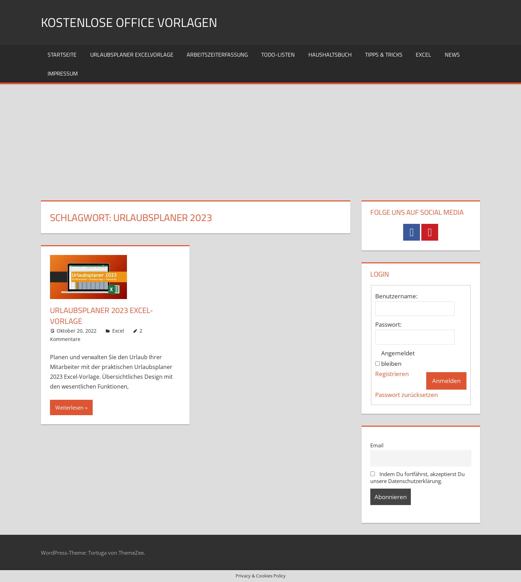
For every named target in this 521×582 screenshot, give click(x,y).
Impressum (63, 73)
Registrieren (392, 374)
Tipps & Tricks (383, 54)
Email (377, 445)
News (452, 54)
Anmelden (446, 381)
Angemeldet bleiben (398, 358)
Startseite (62, 54)
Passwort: (388, 324)
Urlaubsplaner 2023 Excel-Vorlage (101, 315)
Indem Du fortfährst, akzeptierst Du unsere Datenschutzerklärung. (417, 477)
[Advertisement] (260, 137)
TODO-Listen (278, 54)
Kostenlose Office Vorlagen (129, 22)
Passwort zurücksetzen (406, 395)
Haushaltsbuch (330, 54)
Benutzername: (396, 296)
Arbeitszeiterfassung (217, 54)
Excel (423, 54)
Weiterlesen (69, 407)
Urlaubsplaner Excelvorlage (131, 54)
